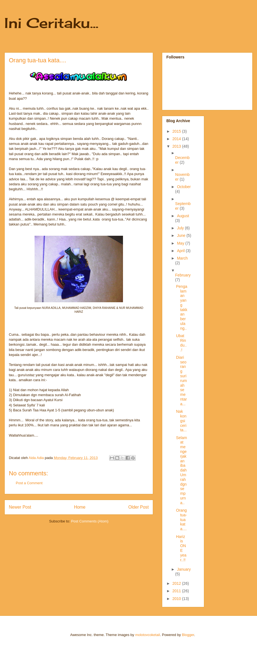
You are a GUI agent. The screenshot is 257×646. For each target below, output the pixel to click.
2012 (177, 583)
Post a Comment (29, 483)
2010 (177, 598)
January (184, 569)
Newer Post (20, 507)
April (181, 250)
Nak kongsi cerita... (181, 420)
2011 (177, 591)
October (184, 186)
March (182, 258)
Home (80, 507)
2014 (177, 139)
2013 (177, 146)
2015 (177, 131)
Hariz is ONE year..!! (181, 548)
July (181, 228)
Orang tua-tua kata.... (181, 519)
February (183, 275)
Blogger (188, 635)
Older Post (138, 507)
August (183, 216)
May (181, 243)
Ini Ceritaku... (51, 22)
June (181, 235)
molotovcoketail (147, 635)
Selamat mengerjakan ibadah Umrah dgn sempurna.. (181, 470)
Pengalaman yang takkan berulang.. (181, 307)
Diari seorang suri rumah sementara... (181, 380)
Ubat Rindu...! (181, 343)
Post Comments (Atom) (89, 521)
